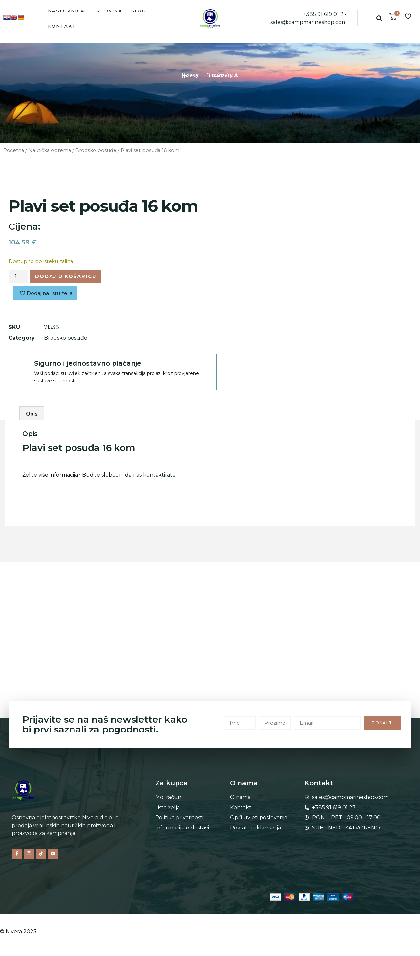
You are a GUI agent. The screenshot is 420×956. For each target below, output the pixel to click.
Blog (138, 10)
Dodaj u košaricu (70, 277)
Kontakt (62, 26)
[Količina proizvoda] (18, 277)
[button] (379, 18)
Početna (13, 150)
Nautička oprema (49, 150)
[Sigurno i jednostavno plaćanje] (21, 367)
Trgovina (107, 10)
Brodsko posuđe (95, 150)
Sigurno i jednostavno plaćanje (87, 365)
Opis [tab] (32, 415)
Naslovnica (66, 10)
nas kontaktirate (154, 476)
